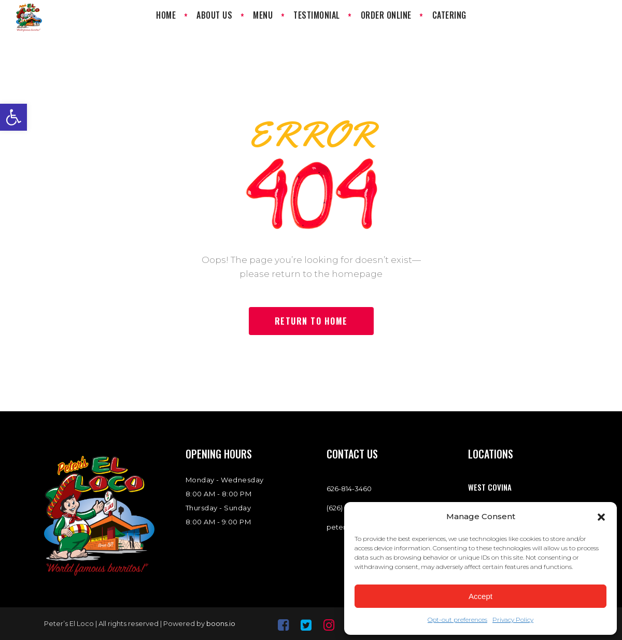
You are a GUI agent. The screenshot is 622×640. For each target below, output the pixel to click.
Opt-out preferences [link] (457, 619)
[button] (601, 517)
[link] (13, 117)
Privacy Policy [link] (512, 619)
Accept (480, 596)
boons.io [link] (220, 623)
